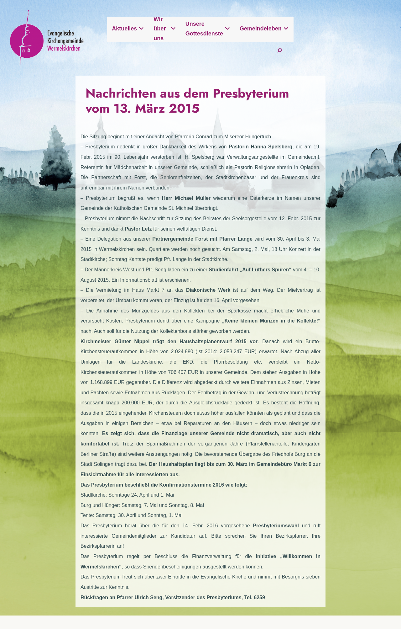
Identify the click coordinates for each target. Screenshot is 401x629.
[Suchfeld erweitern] (364, 53)
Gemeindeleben (348, 33)
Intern (361, 542)
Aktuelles (172, 33)
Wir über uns (218, 33)
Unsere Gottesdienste (281, 33)
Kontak (215, 542)
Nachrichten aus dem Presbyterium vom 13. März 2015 (196, 101)
